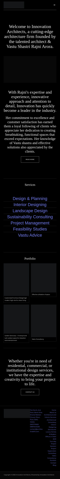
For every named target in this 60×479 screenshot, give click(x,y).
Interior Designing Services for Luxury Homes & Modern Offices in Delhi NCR (50, 432)
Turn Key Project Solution (53, 444)
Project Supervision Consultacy (52, 451)
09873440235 (35, 427)
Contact (53, 463)
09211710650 (34, 424)
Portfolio (53, 460)
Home (54, 410)
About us (53, 412)
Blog (54, 465)
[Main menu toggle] (54, 5)
